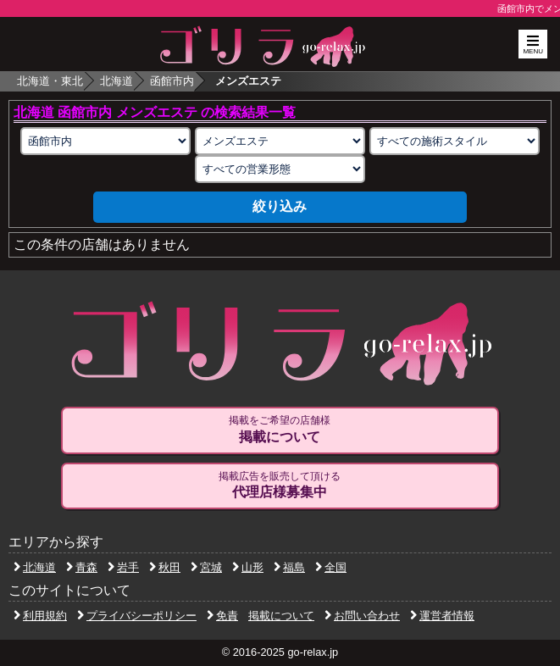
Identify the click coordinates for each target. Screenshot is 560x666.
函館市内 (172, 81)
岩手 (123, 567)
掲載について (281, 615)
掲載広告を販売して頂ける (280, 485)
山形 (247, 567)
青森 (81, 567)
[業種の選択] (280, 141)
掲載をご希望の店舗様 (280, 429)
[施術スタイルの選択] (454, 141)
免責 (222, 615)
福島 (289, 567)
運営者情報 (442, 615)
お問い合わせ (362, 615)
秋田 (164, 567)
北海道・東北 (50, 81)
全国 (331, 567)
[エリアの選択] (105, 141)
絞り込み (279, 206)
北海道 (116, 81)
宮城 (206, 567)
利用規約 (40, 615)
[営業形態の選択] (280, 169)
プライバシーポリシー (137, 615)
